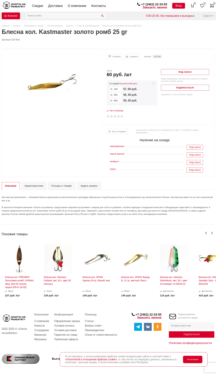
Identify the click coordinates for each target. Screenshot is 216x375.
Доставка (55, 6)
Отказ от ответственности (101, 334)
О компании (77, 6)
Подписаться (192, 334)
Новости (39, 325)
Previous (206, 233)
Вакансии (40, 334)
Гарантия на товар (65, 334)
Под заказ (195, 147)
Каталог (13, 15)
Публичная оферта (66, 339)
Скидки (37, 6)
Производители (94, 330)
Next (211, 233)
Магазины (40, 339)
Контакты (98, 6)
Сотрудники (41, 330)
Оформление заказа (67, 321)
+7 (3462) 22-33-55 (154, 4)
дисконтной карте (129, 84)
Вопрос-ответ (93, 325)
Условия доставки (65, 330)
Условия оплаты (64, 325)
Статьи (89, 321)
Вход (179, 5)
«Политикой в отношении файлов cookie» (91, 359)
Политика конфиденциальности (190, 343)
